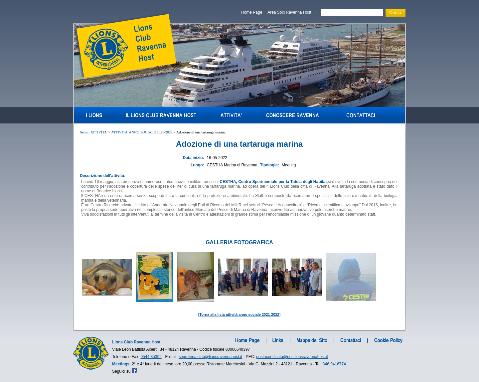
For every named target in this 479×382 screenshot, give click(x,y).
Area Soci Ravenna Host (289, 12)
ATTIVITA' (98, 132)
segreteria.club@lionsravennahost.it (210, 356)
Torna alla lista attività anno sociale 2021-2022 (239, 314)
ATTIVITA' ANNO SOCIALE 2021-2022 (142, 132)
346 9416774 (334, 364)
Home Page (251, 12)
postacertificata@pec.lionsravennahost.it (292, 356)
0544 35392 (150, 356)
